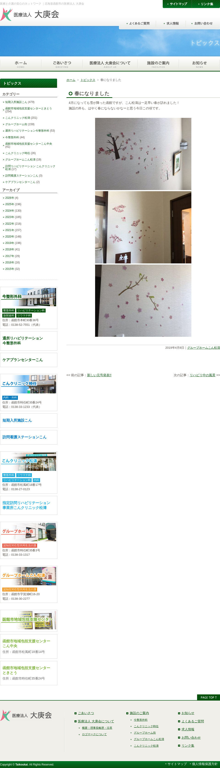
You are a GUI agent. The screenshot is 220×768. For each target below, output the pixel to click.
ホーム (70, 80)
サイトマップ (177, 764)
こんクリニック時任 (17, 153)
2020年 (9, 236)
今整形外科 (12, 137)
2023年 (9, 217)
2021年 (9, 230)
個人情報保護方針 (205, 764)
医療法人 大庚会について (96, 721)
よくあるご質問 (193, 721)
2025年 (9, 204)
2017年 (9, 256)
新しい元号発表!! (99, 375)
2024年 (9, 210)
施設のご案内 (139, 713)
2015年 (9, 269)
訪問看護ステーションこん (21, 175)
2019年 (9, 243)
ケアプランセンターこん (20, 182)
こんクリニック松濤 (17, 117)
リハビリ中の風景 (202, 375)
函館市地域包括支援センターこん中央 (28, 143)
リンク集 (188, 745)
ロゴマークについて (94, 734)
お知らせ (188, 713)
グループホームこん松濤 (203, 347)
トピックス (87, 80)
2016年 (9, 262)
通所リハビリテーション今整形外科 (27, 130)
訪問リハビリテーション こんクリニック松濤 (30, 168)
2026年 (9, 197)
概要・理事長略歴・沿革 (97, 727)
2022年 (9, 223)
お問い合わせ (191, 737)
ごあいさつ (86, 713)
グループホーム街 (16, 124)
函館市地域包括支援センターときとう (28, 108)
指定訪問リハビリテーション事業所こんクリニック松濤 (26, 505)
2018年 (9, 249)
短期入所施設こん (16, 102)
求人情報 (188, 729)
